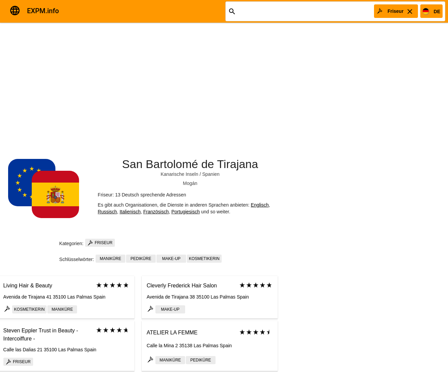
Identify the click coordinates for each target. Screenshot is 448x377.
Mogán (190, 183)
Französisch (156, 211)
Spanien (210, 174)
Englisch (260, 205)
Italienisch (130, 211)
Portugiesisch (185, 211)
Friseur (100, 242)
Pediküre (140, 258)
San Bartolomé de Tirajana (190, 164)
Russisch (107, 211)
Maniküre (110, 258)
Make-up (171, 258)
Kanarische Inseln (179, 174)
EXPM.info (43, 11)
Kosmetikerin (204, 258)
